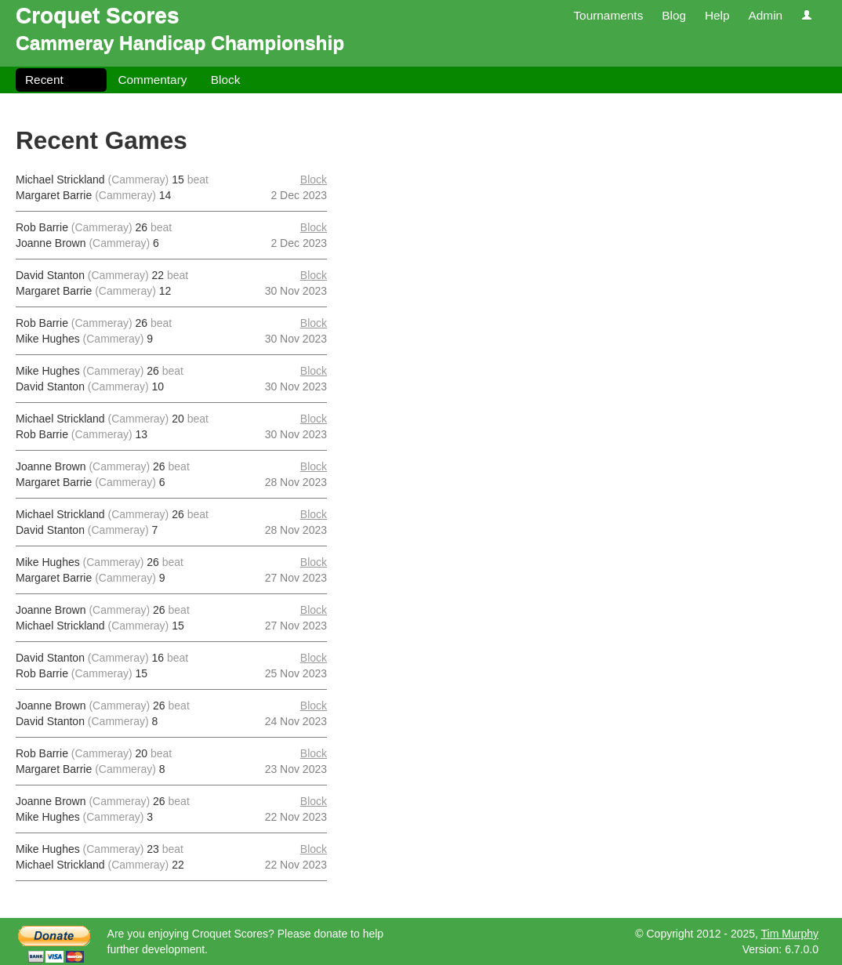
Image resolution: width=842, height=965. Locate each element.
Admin (765, 15)
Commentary (152, 79)
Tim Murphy (789, 933)
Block (226, 79)
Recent (44, 79)
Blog (674, 15)
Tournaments (608, 15)
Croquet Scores (98, 15)
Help (717, 15)
